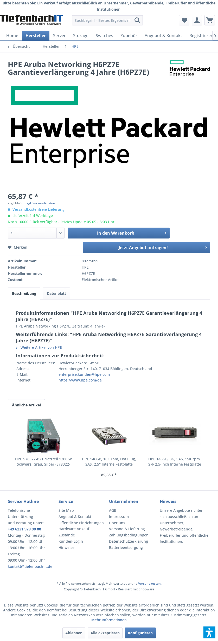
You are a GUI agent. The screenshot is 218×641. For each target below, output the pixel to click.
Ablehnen (73, 632)
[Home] (12, 35)
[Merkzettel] (184, 20)
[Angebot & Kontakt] (163, 35)
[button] (209, 632)
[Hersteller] (35, 35)
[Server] (59, 35)
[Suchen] (137, 20)
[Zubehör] (129, 35)
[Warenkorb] (209, 20)
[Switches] (104, 35)
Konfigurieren (140, 632)
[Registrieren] (201, 35)
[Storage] (80, 35)
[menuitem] (107, 20)
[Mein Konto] (197, 20)
